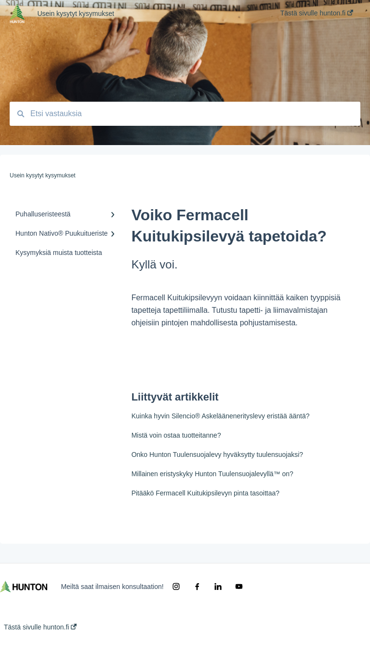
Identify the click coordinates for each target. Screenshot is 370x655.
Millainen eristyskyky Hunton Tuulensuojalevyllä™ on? (212, 474)
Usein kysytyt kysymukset (75, 13)
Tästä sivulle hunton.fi (40, 627)
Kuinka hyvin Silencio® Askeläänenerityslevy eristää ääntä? (221, 416)
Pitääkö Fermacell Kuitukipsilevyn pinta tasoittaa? (205, 493)
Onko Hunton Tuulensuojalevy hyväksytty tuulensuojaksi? (217, 454)
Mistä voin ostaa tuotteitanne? (176, 435)
